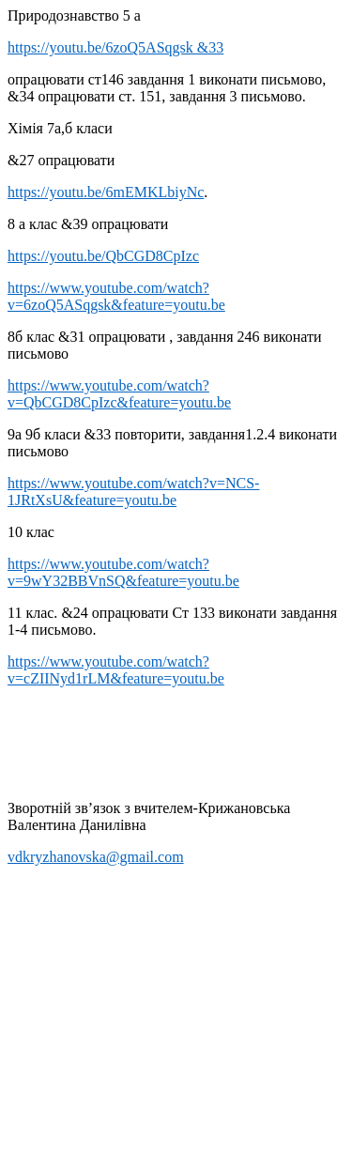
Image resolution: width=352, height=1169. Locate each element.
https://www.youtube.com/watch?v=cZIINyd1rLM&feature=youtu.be (116, 670)
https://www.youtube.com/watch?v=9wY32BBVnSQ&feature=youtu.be (123, 572)
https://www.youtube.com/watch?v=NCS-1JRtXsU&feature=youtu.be (133, 491)
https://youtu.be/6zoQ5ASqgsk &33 (115, 47)
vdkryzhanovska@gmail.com (96, 857)
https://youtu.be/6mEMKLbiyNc (106, 192)
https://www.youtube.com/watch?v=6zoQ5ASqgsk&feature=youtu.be (116, 296)
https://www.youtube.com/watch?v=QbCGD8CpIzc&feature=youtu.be (119, 393)
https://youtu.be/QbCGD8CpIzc (103, 256)
